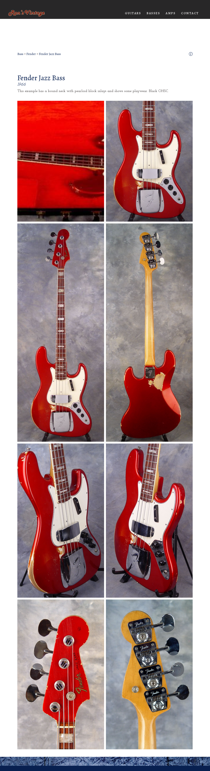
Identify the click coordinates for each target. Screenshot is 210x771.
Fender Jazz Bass (50, 54)
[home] (26, 13)
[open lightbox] (60, 161)
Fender (31, 54)
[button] (133, 13)
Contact (190, 13)
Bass (20, 54)
